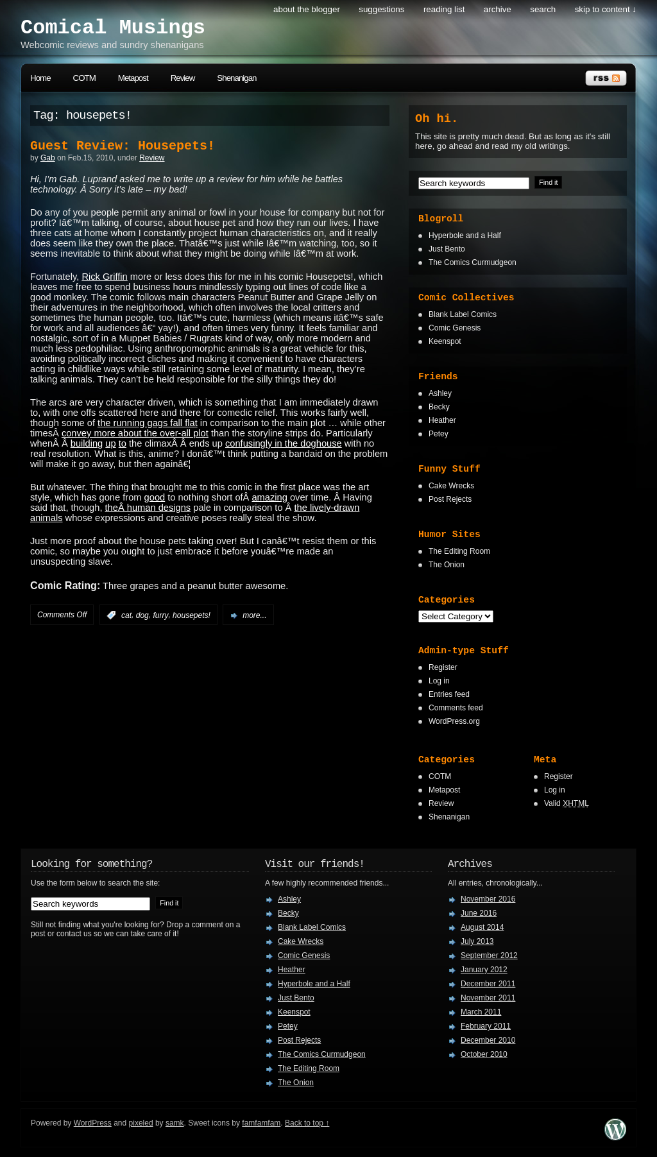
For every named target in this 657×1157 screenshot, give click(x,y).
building (87, 443)
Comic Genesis (455, 327)
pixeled (141, 1122)
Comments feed (456, 707)
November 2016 (488, 899)
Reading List (444, 9)
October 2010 (484, 1054)
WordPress (93, 1122)
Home (40, 78)
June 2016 (479, 913)
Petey (438, 433)
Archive (497, 9)
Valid (566, 803)
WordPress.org (454, 721)
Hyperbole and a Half (465, 235)
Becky (439, 406)
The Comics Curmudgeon (472, 262)
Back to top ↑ (307, 1122)
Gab (47, 157)
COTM (84, 78)
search (543, 9)
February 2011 (486, 1026)
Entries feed (449, 694)
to (122, 443)
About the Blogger (306, 9)
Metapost (133, 78)
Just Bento (447, 248)
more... (254, 615)
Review (183, 78)
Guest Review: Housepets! (122, 146)
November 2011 (488, 997)
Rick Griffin (104, 276)
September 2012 (489, 955)
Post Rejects (450, 499)
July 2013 (477, 941)
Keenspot (445, 341)
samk (175, 1122)
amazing (269, 497)
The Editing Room (459, 551)
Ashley (440, 393)
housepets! (191, 615)
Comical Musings (113, 28)
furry (160, 615)
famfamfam (261, 1122)
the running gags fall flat (148, 423)
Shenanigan (236, 78)
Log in (439, 680)
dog (142, 615)
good (155, 497)
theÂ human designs (148, 507)
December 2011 (488, 983)
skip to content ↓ (605, 9)
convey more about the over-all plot (135, 433)
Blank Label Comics (463, 314)
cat (126, 615)
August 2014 (482, 927)
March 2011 (481, 1011)
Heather (442, 420)
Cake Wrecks (451, 485)
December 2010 (488, 1040)
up (110, 443)
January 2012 (484, 969)
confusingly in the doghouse (283, 443)
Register (443, 667)
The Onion (447, 564)
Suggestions (381, 9)
